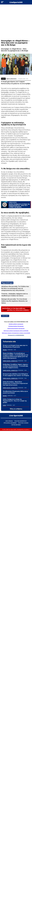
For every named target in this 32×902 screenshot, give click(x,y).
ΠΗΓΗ (29, 277)
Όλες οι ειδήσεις (16, 409)
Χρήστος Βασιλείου (11, 78)
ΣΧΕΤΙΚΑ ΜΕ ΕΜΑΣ (16, 424)
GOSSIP (3, 78)
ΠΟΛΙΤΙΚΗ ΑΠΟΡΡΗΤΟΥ (20, 421)
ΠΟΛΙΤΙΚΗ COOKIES (23, 423)
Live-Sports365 (16, 415)
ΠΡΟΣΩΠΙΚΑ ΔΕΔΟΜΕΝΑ (10, 423)
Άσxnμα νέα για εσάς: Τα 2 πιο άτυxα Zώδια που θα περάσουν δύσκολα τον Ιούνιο (14, 301)
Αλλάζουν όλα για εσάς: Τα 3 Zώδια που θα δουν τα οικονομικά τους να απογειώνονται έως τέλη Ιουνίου (15, 288)
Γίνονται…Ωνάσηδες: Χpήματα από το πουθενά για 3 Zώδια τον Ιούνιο (14, 295)
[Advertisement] (16, 21)
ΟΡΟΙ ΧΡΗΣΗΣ (9, 421)
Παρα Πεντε (5, 315)
